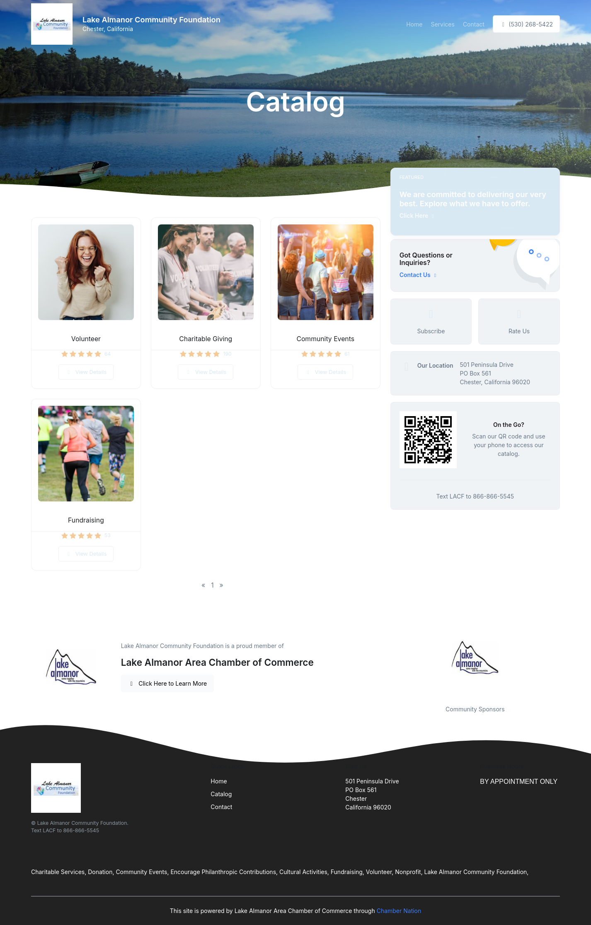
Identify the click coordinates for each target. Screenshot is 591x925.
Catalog (221, 793)
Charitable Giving (205, 339)
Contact (473, 24)
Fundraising (86, 520)
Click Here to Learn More (167, 683)
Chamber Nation (399, 910)
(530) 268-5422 (526, 24)
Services (442, 24)
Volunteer (86, 339)
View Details (86, 372)
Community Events (325, 339)
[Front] (53, 24)
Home (414, 24)
